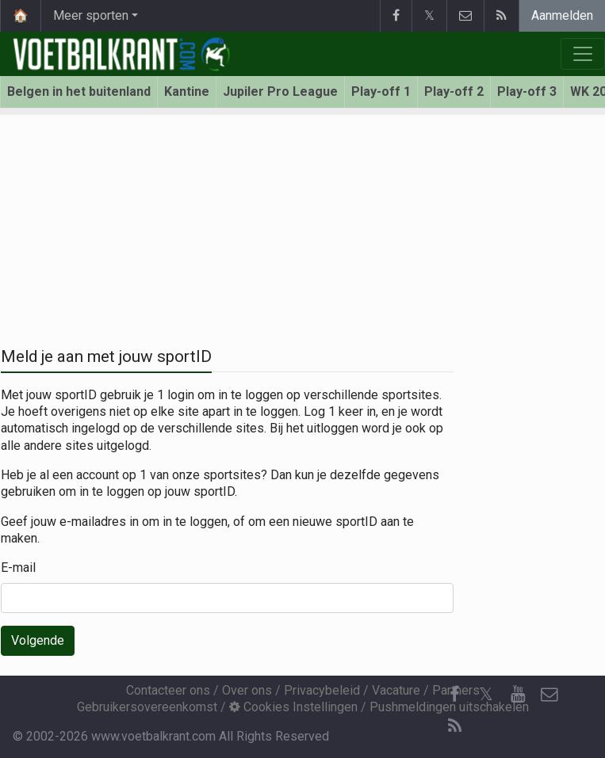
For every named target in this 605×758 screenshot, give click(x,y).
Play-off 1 (381, 91)
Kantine (186, 91)
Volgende (37, 640)
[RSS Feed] (454, 726)
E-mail (18, 567)
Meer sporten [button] (90, 15)
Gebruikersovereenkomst (147, 706)
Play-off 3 (527, 91)
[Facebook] (454, 694)
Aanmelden (562, 15)
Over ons (247, 690)
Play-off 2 (454, 91)
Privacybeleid (322, 690)
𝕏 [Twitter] (486, 694)
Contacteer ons (168, 690)
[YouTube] (518, 694)
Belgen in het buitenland (79, 91)
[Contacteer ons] (549, 694)
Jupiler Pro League (280, 91)
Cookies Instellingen (293, 706)
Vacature (396, 690)
